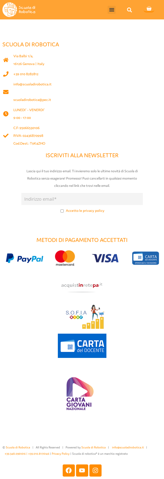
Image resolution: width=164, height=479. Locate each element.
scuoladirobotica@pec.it (32, 99)
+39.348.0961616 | (16, 453)
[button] (112, 10)
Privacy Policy (60, 453)
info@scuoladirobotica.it (32, 84)
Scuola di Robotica (18, 447)
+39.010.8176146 (39, 453)
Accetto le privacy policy (85, 210)
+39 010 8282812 (25, 74)
